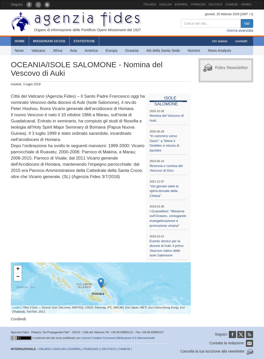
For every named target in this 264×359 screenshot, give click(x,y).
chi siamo (219, 41)
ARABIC (246, 4)
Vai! (247, 23)
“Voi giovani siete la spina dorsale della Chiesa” (164, 191)
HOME (20, 41)
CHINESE (231, 4)
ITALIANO (150, 4)
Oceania (131, 50)
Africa (57, 50)
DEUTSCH (215, 4)
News (19, 50)
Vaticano (38, 50)
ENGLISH (165, 4)
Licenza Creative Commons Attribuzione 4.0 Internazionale (118, 337)
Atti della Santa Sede (163, 50)
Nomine (194, 50)
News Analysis (219, 50)
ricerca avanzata (240, 30)
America (91, 50)
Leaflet (16, 307)
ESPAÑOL (181, 4)
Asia (73, 50)
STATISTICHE (84, 41)
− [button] (18, 277)
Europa (111, 50)
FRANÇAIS (198, 4)
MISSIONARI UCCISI (49, 41)
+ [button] (18, 269)
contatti (241, 41)
